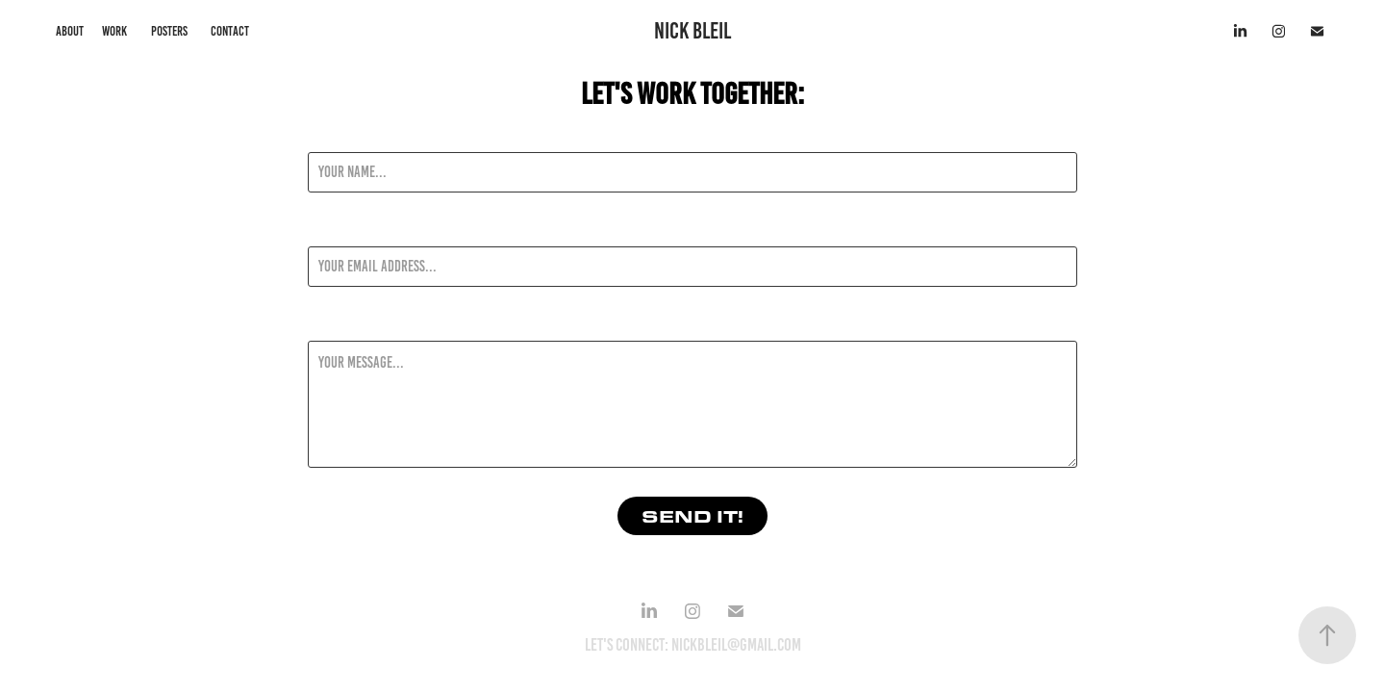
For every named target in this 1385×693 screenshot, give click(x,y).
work (114, 31)
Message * (335, 323)
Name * (326, 134)
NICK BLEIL (692, 30)
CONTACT (230, 31)
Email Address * (351, 229)
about (70, 31)
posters (169, 31)
